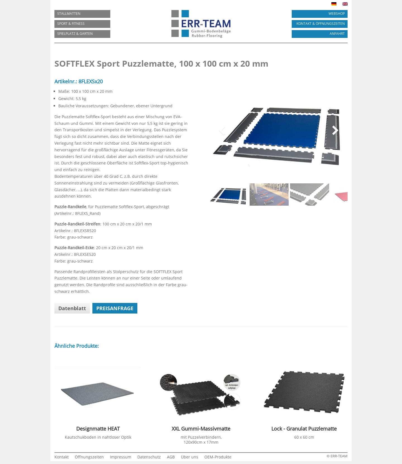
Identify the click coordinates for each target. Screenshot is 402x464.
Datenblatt (72, 308)
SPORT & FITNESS (71, 23)
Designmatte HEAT (98, 428)
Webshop (337, 13)
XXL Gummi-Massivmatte (201, 428)
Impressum (120, 457)
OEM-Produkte (217, 457)
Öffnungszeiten (89, 457)
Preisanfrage (114, 308)
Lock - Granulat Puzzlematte (304, 428)
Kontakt (61, 457)
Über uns (189, 457)
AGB (171, 457)
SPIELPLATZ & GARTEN (75, 33)
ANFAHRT (337, 33)
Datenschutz (149, 457)
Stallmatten (68, 13)
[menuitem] (333, 5)
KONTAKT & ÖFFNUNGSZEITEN (320, 23)
